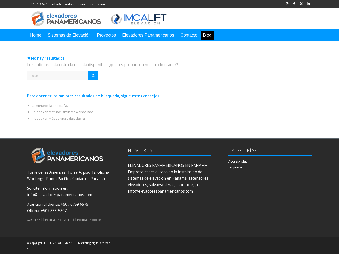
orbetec (105, 243)
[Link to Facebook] (294, 3)
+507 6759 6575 (74, 204)
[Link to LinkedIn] (308, 3)
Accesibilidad (238, 161)
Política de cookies (89, 220)
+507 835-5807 (54, 210)
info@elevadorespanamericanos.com (79, 4)
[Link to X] (301, 3)
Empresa (235, 167)
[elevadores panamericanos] (103, 18)
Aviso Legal (34, 220)
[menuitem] (35, 35)
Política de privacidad (59, 220)
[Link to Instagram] (287, 3)
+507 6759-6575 (37, 4)
